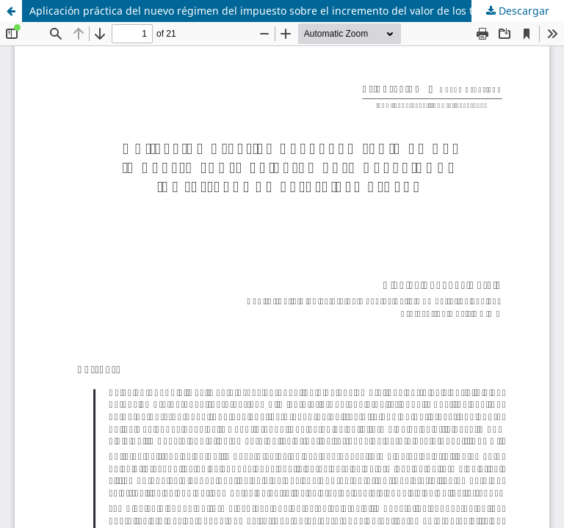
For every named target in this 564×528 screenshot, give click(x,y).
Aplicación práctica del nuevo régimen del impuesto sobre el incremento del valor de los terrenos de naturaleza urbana (296, 11)
